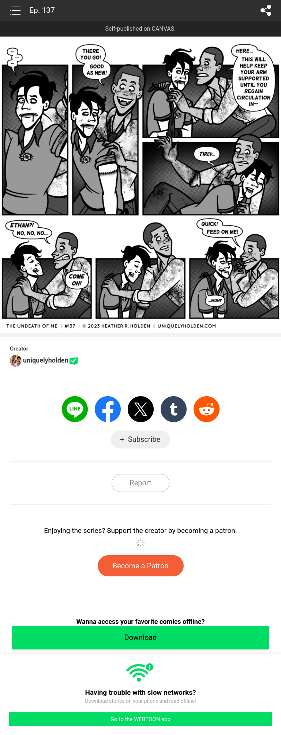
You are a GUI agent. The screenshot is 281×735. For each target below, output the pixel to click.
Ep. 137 (42, 10)
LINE (75, 409)
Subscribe (144, 439)
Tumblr (174, 409)
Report (140, 482)
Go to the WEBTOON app (140, 719)
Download (140, 637)
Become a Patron (141, 565)
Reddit (207, 409)
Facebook (108, 409)
